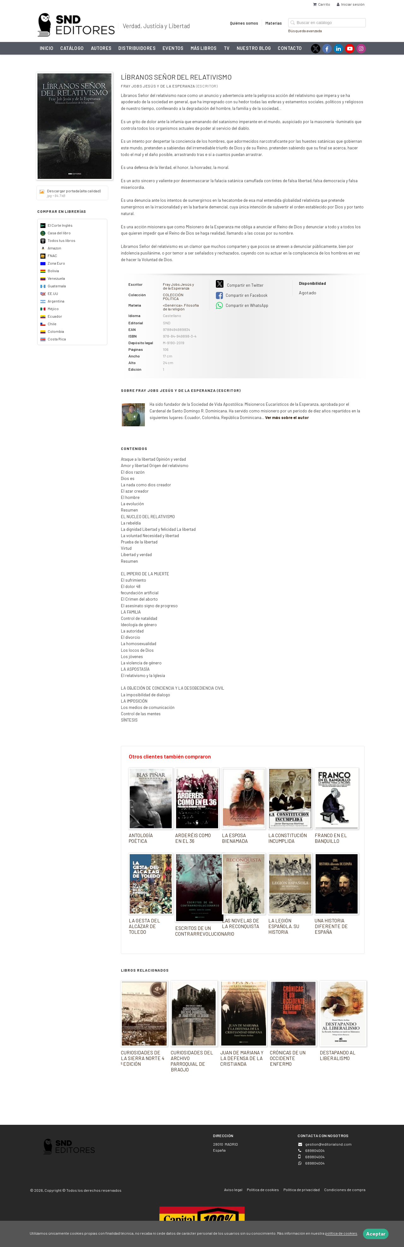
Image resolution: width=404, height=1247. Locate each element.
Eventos (173, 48)
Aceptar (375, 1234)
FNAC (48, 255)
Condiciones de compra (344, 1189)
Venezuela (52, 278)
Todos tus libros (57, 240)
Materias (273, 22)
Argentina (52, 301)
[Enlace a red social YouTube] (349, 48)
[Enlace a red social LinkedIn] (338, 48)
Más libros (204, 48)
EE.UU (49, 293)
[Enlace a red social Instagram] (361, 48)
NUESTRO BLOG (254, 48)
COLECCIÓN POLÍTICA (173, 296)
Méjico (49, 308)
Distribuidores (137, 48)
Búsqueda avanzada (305, 30)
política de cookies (341, 1233)
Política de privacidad (301, 1189)
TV (227, 48)
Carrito (321, 4)
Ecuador (51, 316)
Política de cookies (263, 1189)
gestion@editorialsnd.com (328, 1144)
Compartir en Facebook (241, 295)
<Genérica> (172, 305)
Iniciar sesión (351, 4)
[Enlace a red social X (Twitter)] (315, 48)
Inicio (46, 48)
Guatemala (53, 286)
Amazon (50, 248)
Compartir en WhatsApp (242, 306)
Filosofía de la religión (181, 307)
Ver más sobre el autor (287, 417)
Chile (48, 323)
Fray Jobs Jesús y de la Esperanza (158, 86)
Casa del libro (55, 233)
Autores (101, 48)
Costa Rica (53, 339)
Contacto (290, 48)
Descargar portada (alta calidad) (70, 193)
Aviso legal (233, 1189)
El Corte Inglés (56, 225)
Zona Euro (52, 263)
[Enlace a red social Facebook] (327, 48)
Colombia (52, 331)
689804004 (314, 1163)
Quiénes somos (244, 22)
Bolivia (49, 270)
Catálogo (72, 48)
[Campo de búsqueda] (327, 22)
